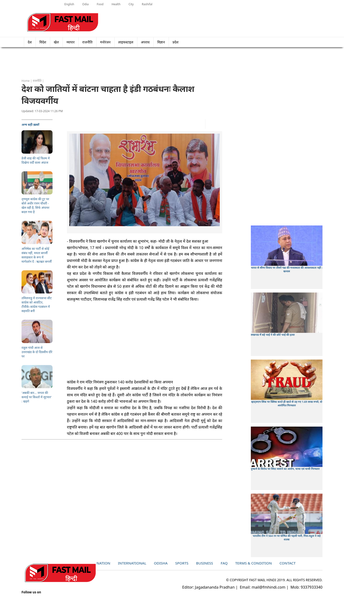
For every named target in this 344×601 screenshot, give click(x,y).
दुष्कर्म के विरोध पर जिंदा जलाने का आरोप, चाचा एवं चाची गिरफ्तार (285, 468)
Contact (288, 563)
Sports (181, 563)
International (132, 563)
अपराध (145, 42)
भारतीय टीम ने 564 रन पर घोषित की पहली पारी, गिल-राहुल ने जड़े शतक (287, 537)
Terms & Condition (253, 563)
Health (116, 4)
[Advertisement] (172, 63)
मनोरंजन (105, 42)
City (131, 4)
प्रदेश (176, 42)
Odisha (160, 563)
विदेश (42, 42)
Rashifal (147, 4)
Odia (85, 4)
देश (30, 42)
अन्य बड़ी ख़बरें (30, 124)
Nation (103, 563)
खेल (56, 42)
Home (26, 81)
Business (204, 563)
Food (100, 4)
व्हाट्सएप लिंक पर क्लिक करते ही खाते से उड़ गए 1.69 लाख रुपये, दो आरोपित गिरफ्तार (286, 403)
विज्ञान (161, 42)
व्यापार (70, 42)
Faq (224, 563)
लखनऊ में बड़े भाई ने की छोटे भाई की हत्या (273, 334)
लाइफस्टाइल (125, 42)
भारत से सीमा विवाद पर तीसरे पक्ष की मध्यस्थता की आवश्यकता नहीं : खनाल (286, 269)
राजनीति (87, 42)
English (69, 4)
